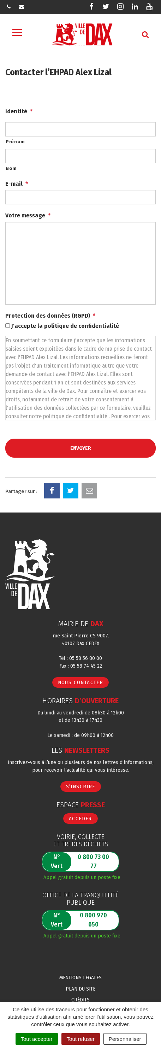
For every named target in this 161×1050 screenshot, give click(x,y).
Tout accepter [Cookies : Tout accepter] (37, 1039)
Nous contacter (80, 682)
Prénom (15, 141)
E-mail (16, 183)
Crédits (80, 1000)
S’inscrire (80, 786)
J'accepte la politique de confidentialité (65, 326)
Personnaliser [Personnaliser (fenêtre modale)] (125, 1039)
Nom (11, 168)
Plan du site (80, 989)
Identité (18, 111)
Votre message (27, 215)
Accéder (80, 818)
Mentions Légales (80, 977)
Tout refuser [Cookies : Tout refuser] (81, 1039)
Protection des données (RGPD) (50, 315)
